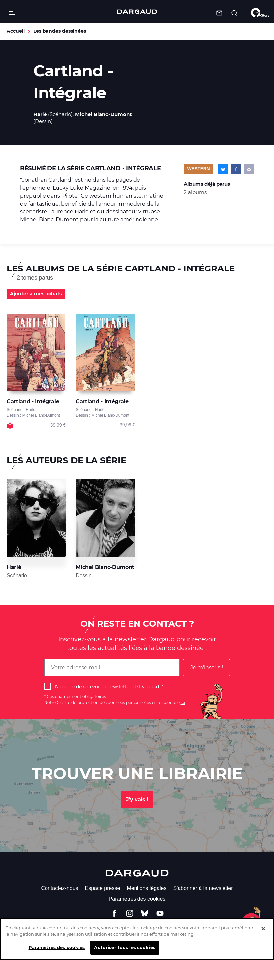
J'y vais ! (137, 799)
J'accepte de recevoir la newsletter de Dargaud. (107, 687)
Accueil (16, 31)
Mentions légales (146, 888)
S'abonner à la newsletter (203, 888)
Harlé (40, 114)
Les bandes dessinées (59, 31)
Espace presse (102, 888)
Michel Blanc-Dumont (103, 114)
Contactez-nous (59, 888)
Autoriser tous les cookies (124, 950)
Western (198, 168)
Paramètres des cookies (137, 899)
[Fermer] (263, 931)
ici (183, 702)
